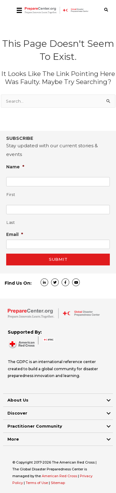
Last (10, 222)
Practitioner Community (34, 426)
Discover (17, 413)
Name (15, 167)
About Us (17, 400)
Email (14, 234)
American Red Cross (60, 476)
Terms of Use (37, 483)
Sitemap (58, 483)
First (10, 194)
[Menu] (19, 10)
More (13, 439)
